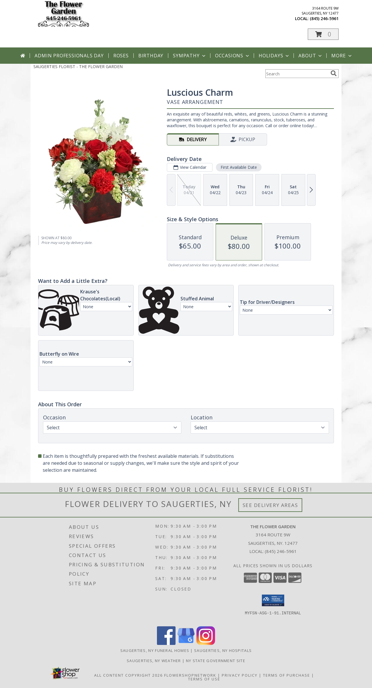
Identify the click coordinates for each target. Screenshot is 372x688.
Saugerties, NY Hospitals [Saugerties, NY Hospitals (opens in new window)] (223, 650)
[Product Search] (297, 74)
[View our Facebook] (166, 643)
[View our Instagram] (205, 643)
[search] (333, 73)
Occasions (232, 55)
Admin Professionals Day (69, 55)
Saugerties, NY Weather (154, 660)
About (310, 55)
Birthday (150, 55)
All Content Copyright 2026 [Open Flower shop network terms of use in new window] (128, 675)
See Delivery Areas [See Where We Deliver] (270, 505)
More (342, 55)
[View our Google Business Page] (186, 643)
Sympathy (189, 55)
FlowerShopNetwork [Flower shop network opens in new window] (190, 675)
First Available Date (239, 167)
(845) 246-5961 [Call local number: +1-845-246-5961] (324, 18)
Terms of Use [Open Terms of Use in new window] (204, 679)
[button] (323, 34)
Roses (121, 55)
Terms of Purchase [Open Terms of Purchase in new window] (286, 675)
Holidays (274, 55)
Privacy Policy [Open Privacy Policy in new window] (239, 675)
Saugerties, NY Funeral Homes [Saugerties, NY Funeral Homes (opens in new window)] (154, 650)
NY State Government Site (215, 660)
